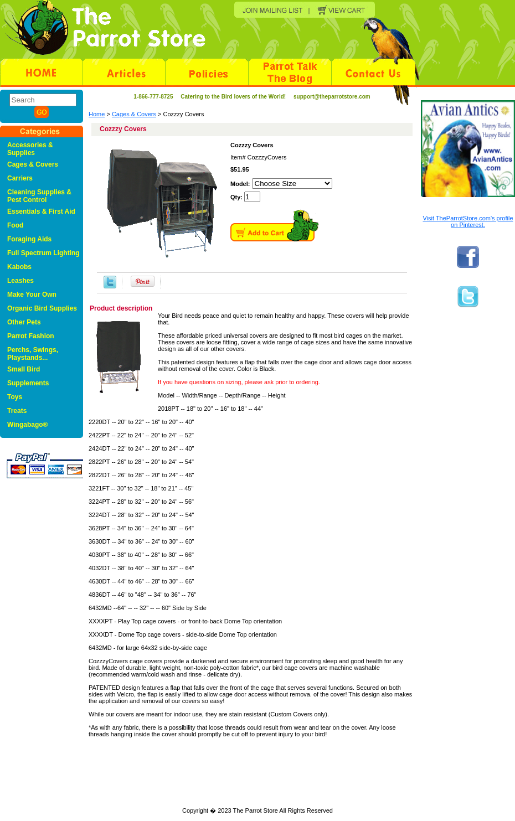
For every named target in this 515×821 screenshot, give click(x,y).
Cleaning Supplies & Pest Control (39, 196)
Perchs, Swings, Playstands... (32, 354)
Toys (14, 397)
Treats (17, 411)
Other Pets (24, 322)
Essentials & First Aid (41, 211)
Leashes (20, 281)
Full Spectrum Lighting (43, 253)
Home (97, 114)
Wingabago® (27, 424)
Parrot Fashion (30, 336)
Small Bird (23, 369)
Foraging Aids (29, 239)
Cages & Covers (134, 114)
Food (15, 225)
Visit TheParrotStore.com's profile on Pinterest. (468, 221)
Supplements (28, 383)
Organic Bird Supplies (42, 308)
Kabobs (19, 267)
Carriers (20, 178)
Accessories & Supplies (30, 149)
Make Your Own (31, 294)
